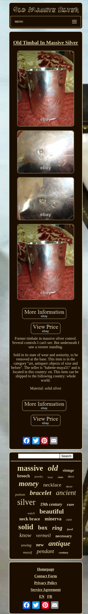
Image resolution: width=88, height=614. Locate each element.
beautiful (51, 511)
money (28, 483)
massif (27, 552)
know (25, 535)
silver (26, 502)
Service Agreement (46, 590)
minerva (53, 518)
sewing (26, 545)
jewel (70, 529)
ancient (66, 492)
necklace (52, 485)
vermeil (43, 535)
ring (57, 528)
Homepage (45, 569)
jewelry (38, 476)
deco (71, 476)
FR (49, 596)
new (40, 544)
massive (30, 468)
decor (69, 486)
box (42, 527)
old (53, 468)
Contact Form (45, 576)
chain (60, 477)
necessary (63, 536)
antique (59, 543)
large (50, 477)
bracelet (40, 492)
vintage (68, 470)
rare (70, 504)
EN (41, 596)
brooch (23, 476)
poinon (20, 494)
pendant (45, 551)
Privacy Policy (45, 583)
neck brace (29, 518)
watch (31, 513)
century (63, 552)
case (69, 519)
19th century (51, 504)
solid (25, 526)
